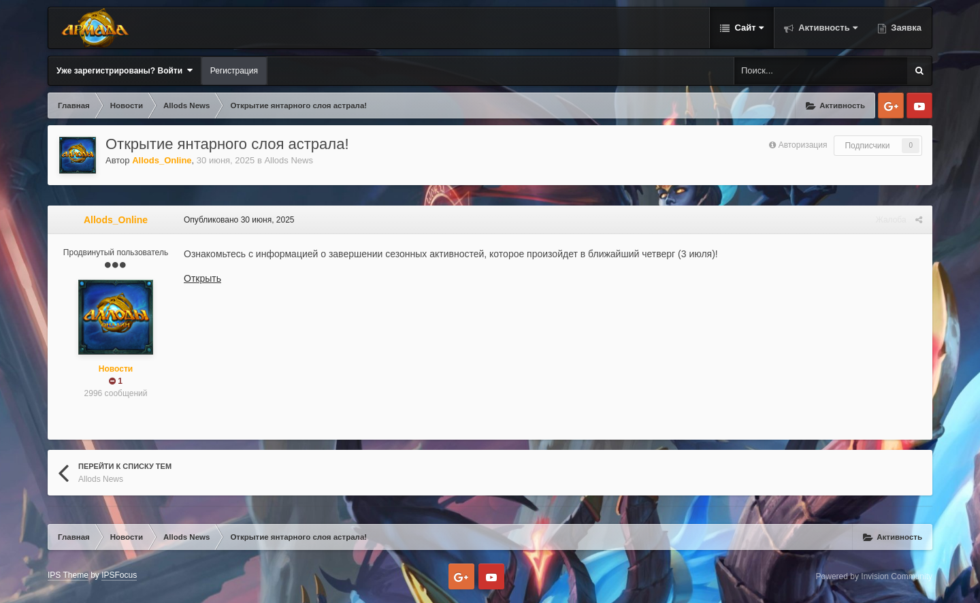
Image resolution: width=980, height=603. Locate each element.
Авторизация (803, 145)
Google (891, 105)
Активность (827, 27)
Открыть (202, 278)
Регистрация (234, 71)
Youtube (919, 105)
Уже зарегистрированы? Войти (124, 70)
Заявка (905, 27)
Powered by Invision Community (874, 576)
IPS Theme (68, 575)
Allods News (288, 160)
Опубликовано (239, 220)
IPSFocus (119, 575)
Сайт (748, 27)
